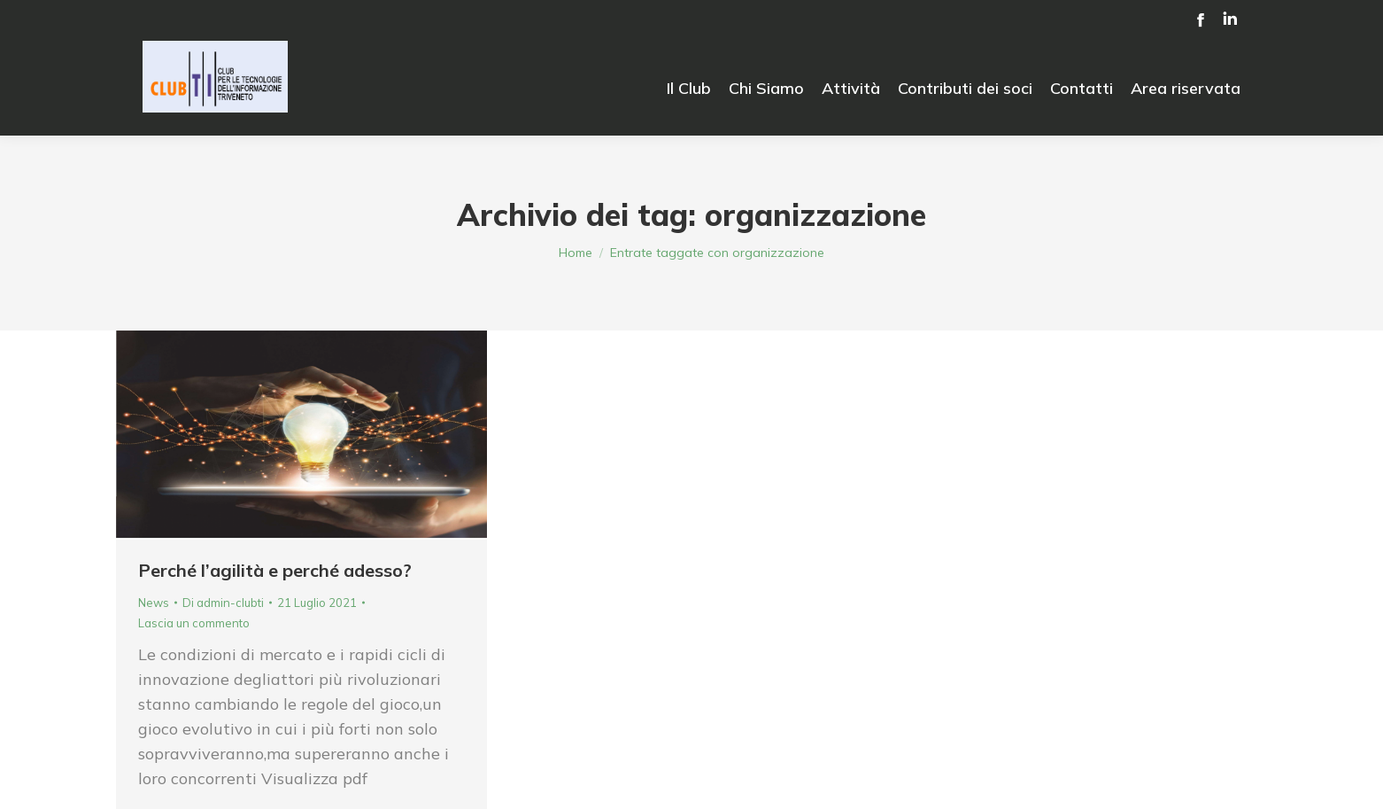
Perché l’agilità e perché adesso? (275, 570)
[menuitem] (689, 88)
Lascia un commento (194, 623)
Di (223, 602)
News (153, 602)
